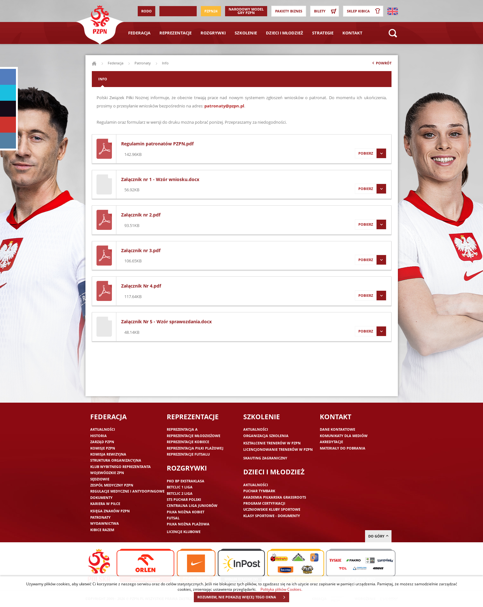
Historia (98, 435)
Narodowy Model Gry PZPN (246, 11)
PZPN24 (210, 11)
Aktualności (102, 429)
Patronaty (143, 63)
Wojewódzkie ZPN (107, 472)
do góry (378, 536)
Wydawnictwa (104, 523)
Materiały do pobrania (342, 448)
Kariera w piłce (105, 503)
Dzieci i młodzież (284, 33)
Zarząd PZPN (102, 441)
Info (102, 79)
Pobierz (370, 153)
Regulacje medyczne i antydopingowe (127, 491)
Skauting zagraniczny (265, 458)
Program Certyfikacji (264, 503)
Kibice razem (102, 529)
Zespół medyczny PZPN (111, 485)
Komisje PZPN (102, 448)
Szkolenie (246, 33)
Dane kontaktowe (337, 429)
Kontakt (352, 33)
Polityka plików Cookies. (281, 589)
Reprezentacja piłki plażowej (195, 448)
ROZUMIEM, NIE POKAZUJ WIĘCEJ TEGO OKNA (243, 597)
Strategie (322, 33)
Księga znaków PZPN (110, 510)
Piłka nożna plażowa (188, 524)
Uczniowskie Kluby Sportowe (271, 509)
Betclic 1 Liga (180, 487)
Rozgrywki (213, 33)
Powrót (381, 64)
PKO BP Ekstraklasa (185, 481)
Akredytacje (331, 441)
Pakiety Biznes (288, 11)
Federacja (139, 33)
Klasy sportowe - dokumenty (271, 515)
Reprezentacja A (182, 429)
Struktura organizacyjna (115, 460)
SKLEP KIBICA (365, 11)
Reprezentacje (175, 33)
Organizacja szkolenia (266, 435)
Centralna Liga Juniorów (192, 505)
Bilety (326, 11)
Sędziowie (99, 479)
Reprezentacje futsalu (188, 454)
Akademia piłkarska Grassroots (274, 497)
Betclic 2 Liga (180, 493)
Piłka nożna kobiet (185, 511)
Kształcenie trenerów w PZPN (272, 443)
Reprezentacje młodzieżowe (193, 435)
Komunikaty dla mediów (344, 435)
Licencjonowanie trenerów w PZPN (278, 449)
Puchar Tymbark (259, 490)
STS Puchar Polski (184, 499)
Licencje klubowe (184, 531)
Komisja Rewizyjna (108, 454)
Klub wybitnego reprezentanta (120, 466)
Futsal (173, 518)
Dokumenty (101, 497)
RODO (146, 11)
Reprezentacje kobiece (188, 441)
